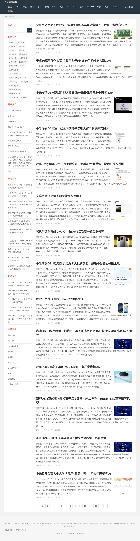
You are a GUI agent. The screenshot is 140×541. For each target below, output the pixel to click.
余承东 (12, 46)
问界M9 (13, 82)
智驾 (24, 97)
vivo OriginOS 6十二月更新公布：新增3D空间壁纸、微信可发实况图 (80, 164)
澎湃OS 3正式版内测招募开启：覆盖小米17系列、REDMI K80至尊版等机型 (83, 400)
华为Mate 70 (14, 89)
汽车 (62, 7)
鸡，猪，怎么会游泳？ (16, 127)
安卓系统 (11, 16)
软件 (39, 7)
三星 (21, 50)
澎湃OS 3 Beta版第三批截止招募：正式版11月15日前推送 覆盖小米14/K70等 (84, 332)
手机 (74, 7)
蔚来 (26, 78)
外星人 (12, 58)
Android (90, 7)
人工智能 (129, 7)
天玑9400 (13, 97)
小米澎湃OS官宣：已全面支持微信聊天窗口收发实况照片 (72, 128)
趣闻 (47, 7)
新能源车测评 (13, 368)
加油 (9, 171)
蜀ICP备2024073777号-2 (15, 530)
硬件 (82, 7)
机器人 (11, 11)
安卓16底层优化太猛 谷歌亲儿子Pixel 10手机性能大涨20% (73, 60)
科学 (54, 7)
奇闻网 (10, 357)
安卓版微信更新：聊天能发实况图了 (59, 196)
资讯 (17, 7)
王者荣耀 (13, 70)
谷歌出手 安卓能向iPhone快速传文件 (60, 299)
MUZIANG (80, 533)
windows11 (117, 7)
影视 (25, 7)
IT (68, 7)
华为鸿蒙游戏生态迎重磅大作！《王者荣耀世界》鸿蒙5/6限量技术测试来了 (20, 204)
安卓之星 (11, 373)
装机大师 (11, 335)
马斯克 (23, 54)
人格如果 (11, 116)
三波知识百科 (10, 2)
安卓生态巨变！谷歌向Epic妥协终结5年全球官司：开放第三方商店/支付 (81, 25)
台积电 (12, 62)
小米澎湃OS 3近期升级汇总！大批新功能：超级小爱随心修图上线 (78, 263)
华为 (99, 7)
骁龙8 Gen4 (14, 93)
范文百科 (11, 341)
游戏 (32, 7)
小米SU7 (13, 86)
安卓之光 (11, 379)
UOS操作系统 (13, 346)
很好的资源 (12, 121)
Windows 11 (14, 74)
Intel (22, 46)
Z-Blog (67, 533)
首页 (10, 7)
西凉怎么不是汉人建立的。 (18, 151)
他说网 (10, 352)
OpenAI (24, 82)
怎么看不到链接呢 (14, 110)
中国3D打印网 (13, 384)
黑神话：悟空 (15, 78)
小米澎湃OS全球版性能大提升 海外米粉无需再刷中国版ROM (74, 92)
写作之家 (11, 362)
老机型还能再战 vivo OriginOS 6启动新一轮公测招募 (70, 231)
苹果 (12, 42)
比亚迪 (23, 62)
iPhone (21, 42)
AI (22, 66)
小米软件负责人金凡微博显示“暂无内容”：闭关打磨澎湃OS (74, 473)
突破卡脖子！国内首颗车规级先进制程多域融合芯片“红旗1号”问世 (20, 232)
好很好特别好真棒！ (15, 141)
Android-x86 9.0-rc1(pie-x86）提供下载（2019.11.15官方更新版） (20, 319)
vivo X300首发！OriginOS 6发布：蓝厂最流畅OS (68, 366)
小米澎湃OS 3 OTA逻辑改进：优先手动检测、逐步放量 (71, 438)
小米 (12, 50)
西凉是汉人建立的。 (15, 146)
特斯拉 (13, 66)
